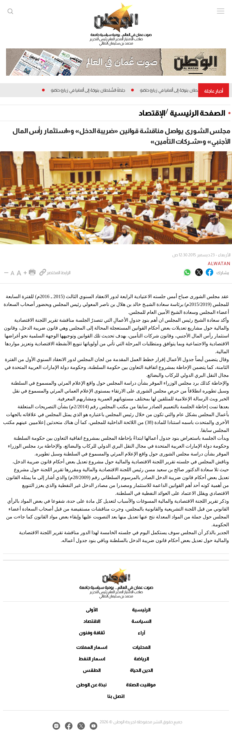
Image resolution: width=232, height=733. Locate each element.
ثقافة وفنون (92, 632)
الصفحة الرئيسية (197, 113)
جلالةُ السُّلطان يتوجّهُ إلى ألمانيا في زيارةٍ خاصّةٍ (175, 90)
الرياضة (141, 658)
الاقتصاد (92, 621)
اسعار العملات (92, 647)
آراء (141, 632)
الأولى (92, 609)
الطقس (92, 670)
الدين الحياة (141, 670)
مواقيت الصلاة (141, 684)
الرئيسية (141, 609)
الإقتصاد (152, 113)
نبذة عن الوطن (91, 684)
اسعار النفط (92, 658)
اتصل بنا (116, 696)
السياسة (141, 621)
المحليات (141, 647)
